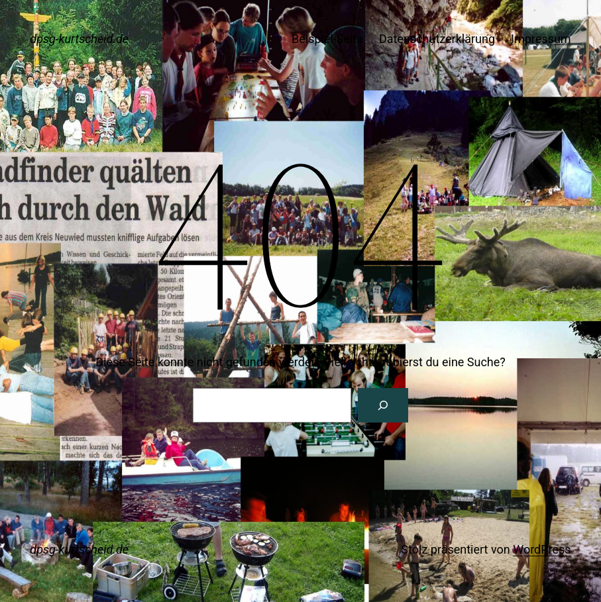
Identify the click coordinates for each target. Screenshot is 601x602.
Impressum (541, 39)
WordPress (542, 549)
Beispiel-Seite (327, 39)
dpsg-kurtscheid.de (79, 39)
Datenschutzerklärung (437, 39)
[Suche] (383, 405)
